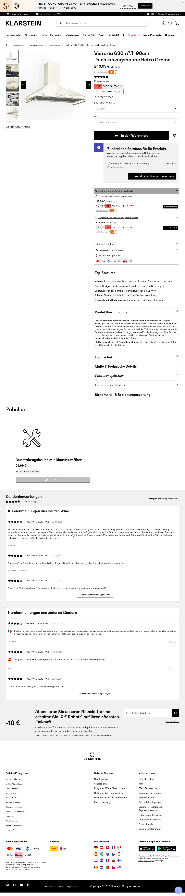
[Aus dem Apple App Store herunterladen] (147, 852)
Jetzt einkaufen (142, 5)
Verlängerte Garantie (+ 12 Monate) (130, 163)
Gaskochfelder (14, 833)
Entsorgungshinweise (150, 818)
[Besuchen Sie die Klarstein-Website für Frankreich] (113, 851)
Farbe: (97, 116)
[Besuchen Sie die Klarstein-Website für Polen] (96, 864)
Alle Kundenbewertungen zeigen (96, 597)
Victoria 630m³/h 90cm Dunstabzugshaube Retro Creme (102, 45)
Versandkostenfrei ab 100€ (52, 14)
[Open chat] (178, 890)
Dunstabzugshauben (43, 45)
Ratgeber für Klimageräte (108, 796)
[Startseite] (9, 45)
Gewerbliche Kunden (149, 823)
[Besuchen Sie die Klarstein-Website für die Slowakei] (107, 857)
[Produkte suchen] (101, 23)
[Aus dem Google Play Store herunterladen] (166, 852)
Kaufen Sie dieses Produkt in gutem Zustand (119, 196)
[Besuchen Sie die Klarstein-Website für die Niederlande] (101, 871)
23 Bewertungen (101, 81)
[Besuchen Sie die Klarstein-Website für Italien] (119, 851)
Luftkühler (11, 819)
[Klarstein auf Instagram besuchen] (9, 890)
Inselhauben (12, 796)
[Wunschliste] (170, 23)
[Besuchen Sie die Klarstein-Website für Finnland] (119, 864)
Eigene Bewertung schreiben (157, 502)
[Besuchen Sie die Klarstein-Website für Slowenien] (113, 871)
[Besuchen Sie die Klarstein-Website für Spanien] (96, 857)
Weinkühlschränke (16, 782)
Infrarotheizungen (15, 805)
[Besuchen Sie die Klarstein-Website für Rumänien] (107, 864)
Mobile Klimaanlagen (17, 787)
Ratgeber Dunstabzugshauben (110, 801)
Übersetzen (171, 647)
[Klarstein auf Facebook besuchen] (18, 890)
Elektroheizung (102, 805)
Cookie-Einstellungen (149, 832)
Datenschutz (60, 889)
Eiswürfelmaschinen (17, 810)
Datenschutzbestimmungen (157, 862)
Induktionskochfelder (17, 828)
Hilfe (141, 787)
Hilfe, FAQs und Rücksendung (165, 14)
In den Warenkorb (131, 135)
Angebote (168, 34)
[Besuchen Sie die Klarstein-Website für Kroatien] (101, 864)
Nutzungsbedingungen (147, 864)
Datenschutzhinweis (171, 725)
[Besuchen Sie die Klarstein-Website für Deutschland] (96, 851)
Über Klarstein (146, 782)
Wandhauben (13, 824)
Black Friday (101, 782)
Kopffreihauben (65, 45)
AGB (73, 889)
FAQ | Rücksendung (148, 791)
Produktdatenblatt (100, 72)
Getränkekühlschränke (18, 814)
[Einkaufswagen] (177, 23)
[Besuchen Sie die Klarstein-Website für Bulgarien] (113, 864)
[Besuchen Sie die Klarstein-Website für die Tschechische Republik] (113, 857)
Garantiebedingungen (150, 805)
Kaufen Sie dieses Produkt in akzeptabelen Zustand (123, 217)
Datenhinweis (145, 827)
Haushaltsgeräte (20, 45)
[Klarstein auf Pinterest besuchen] (36, 890)
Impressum (87, 889)
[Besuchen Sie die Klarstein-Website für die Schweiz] (107, 851)
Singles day (100, 787)
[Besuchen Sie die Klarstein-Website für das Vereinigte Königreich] (101, 857)
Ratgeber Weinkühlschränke (109, 791)
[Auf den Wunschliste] (174, 135)
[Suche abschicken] (60, 23)
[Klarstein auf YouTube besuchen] (27, 890)
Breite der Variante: (104, 103)
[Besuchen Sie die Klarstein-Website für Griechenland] (119, 871)
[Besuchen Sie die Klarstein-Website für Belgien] (96, 871)
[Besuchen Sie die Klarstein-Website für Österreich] (101, 851)
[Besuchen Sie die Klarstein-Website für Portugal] (107, 871)
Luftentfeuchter (14, 791)
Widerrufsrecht (146, 801)
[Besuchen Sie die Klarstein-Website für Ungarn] (119, 857)
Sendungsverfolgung (149, 796)
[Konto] (163, 23)
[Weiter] (183, 35)
